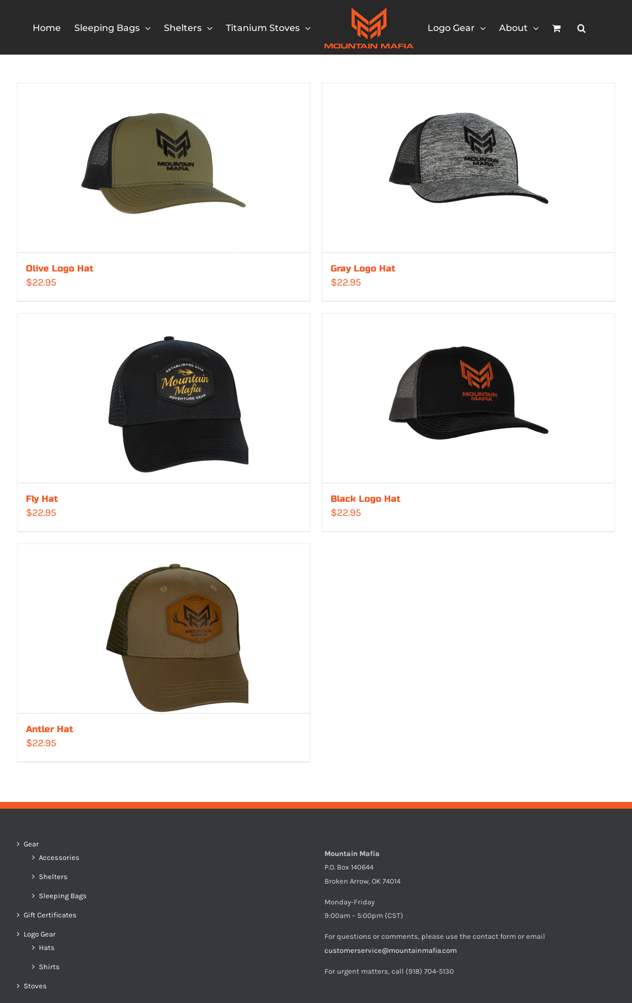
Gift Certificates (50, 915)
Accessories (59, 857)
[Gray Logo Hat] (468, 167)
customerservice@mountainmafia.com (390, 950)
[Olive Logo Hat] (163, 167)
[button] (581, 27)
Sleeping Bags (63, 896)
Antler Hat (49, 729)
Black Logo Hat (365, 498)
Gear (31, 844)
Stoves (35, 986)
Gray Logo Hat (363, 268)
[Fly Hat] (163, 398)
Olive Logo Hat (60, 268)
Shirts (49, 967)
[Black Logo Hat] (468, 398)
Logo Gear (40, 934)
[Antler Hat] (163, 628)
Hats (47, 947)
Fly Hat (42, 498)
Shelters (53, 876)
